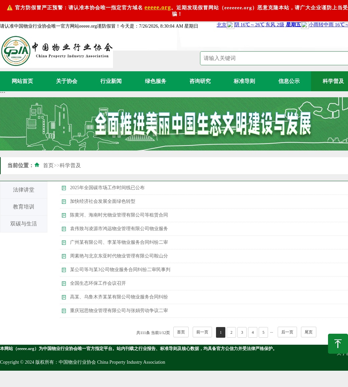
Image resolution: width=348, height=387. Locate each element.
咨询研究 (200, 81)
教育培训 (23, 206)
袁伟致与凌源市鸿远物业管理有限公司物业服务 (119, 228)
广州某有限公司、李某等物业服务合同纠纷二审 (119, 242)
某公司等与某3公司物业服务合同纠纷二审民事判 (120, 269)
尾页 (309, 332)
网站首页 (22, 81)
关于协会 (66, 81)
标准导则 (244, 81)
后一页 (287, 332)
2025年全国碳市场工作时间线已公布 (107, 187)
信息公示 (289, 81)
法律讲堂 (23, 190)
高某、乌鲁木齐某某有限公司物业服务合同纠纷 (119, 296)
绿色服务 (155, 81)
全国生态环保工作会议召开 (98, 283)
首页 (48, 165)
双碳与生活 (23, 223)
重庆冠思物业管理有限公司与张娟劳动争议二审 (119, 310)
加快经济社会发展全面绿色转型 (102, 201)
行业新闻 (111, 81)
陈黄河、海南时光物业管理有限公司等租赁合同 (119, 214)
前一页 (202, 332)
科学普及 (70, 165)
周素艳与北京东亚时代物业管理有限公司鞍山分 (119, 255)
